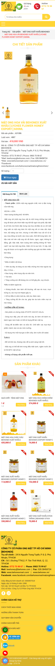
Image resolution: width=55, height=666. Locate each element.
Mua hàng (21, 405)
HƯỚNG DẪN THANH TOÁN (12, 612)
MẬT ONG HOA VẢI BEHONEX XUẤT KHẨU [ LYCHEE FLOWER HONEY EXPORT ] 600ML (24, 35)
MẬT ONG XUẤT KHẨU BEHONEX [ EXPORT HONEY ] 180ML (41, 440)
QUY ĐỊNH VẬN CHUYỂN (11, 617)
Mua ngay (10, 177)
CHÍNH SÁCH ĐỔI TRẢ (10, 623)
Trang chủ (6, 31)
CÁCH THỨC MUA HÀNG (11, 607)
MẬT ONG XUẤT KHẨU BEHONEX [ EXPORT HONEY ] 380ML (41, 479)
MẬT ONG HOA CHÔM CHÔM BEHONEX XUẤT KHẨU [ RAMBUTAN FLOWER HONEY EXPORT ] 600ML (40, 402)
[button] (3, 23)
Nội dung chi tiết (9, 194)
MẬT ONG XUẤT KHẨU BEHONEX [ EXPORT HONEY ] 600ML (13, 518)
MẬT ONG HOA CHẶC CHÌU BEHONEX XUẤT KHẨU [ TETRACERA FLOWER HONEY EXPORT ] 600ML (13, 441)
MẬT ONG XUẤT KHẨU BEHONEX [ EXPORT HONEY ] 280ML (13, 479)
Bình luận (23, 194)
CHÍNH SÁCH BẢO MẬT (10, 628)
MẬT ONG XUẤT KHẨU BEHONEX (36, 31)
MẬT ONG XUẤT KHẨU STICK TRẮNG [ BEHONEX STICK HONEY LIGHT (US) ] (40, 518)
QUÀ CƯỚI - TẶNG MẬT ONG (12, 398)
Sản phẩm (16, 31)
